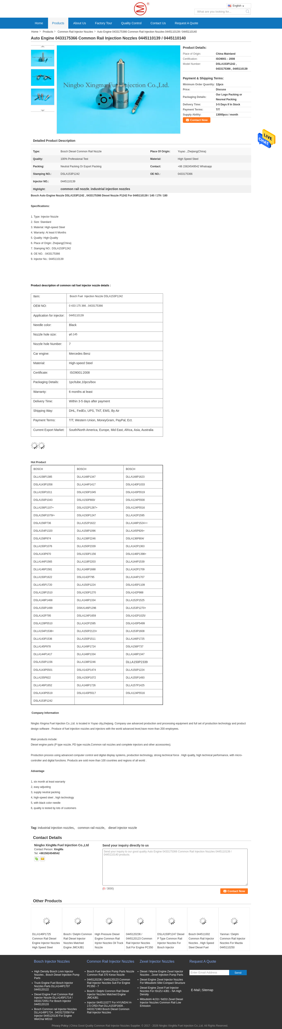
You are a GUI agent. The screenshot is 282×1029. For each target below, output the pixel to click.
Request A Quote (186, 23)
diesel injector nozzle (122, 828)
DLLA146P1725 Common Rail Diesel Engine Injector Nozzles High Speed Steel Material (46, 943)
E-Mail (195, 990)
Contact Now (199, 120)
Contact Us (158, 23)
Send (237, 972)
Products (58, 23)
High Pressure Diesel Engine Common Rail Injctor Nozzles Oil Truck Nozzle (109, 941)
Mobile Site (197, 995)
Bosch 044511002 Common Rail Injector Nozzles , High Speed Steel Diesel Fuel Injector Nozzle (201, 943)
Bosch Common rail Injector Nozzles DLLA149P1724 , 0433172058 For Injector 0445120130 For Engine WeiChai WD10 (55, 1014)
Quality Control (131, 23)
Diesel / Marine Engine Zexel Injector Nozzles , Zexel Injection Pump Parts (161, 973)
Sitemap (207, 990)
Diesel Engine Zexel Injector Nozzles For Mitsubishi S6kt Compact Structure (162, 981)
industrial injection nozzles (56, 828)
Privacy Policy (60, 1025)
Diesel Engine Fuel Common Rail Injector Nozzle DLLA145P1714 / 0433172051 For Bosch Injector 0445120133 (53, 999)
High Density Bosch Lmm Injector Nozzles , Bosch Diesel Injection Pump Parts (56, 975)
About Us (79, 23)
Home (39, 23)
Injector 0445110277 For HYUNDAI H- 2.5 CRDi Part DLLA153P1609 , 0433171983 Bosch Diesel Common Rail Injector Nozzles (109, 1007)
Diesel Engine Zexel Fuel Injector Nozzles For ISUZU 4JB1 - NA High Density (161, 991)
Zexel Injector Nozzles (157, 961)
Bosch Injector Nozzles (52, 961)
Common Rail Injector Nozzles (75, 31)
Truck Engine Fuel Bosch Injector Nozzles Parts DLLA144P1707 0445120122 (53, 986)
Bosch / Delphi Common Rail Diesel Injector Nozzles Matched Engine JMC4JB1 (77, 941)
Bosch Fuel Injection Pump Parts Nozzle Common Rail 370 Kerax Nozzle (110, 973)
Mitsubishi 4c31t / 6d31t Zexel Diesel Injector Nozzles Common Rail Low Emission (161, 1002)
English (238, 5)
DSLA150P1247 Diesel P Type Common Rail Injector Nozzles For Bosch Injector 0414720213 (170, 943)
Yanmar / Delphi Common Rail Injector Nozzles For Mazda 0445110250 (232, 941)
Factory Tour (103, 23)
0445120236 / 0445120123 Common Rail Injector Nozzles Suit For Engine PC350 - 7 (139, 943)
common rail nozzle (91, 828)
